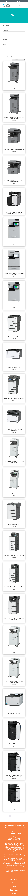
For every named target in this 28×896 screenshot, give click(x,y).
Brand (4, 34)
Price (4, 48)
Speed (4, 44)
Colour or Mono (6, 25)
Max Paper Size (6, 39)
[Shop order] (18, 60)
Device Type (5, 30)
